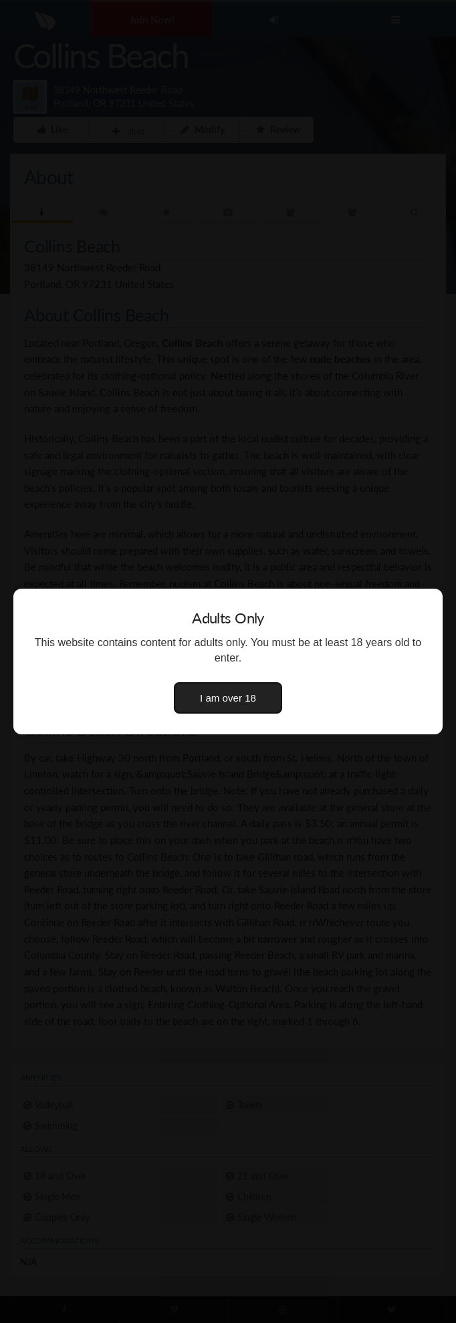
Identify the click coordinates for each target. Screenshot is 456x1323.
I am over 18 (228, 698)
